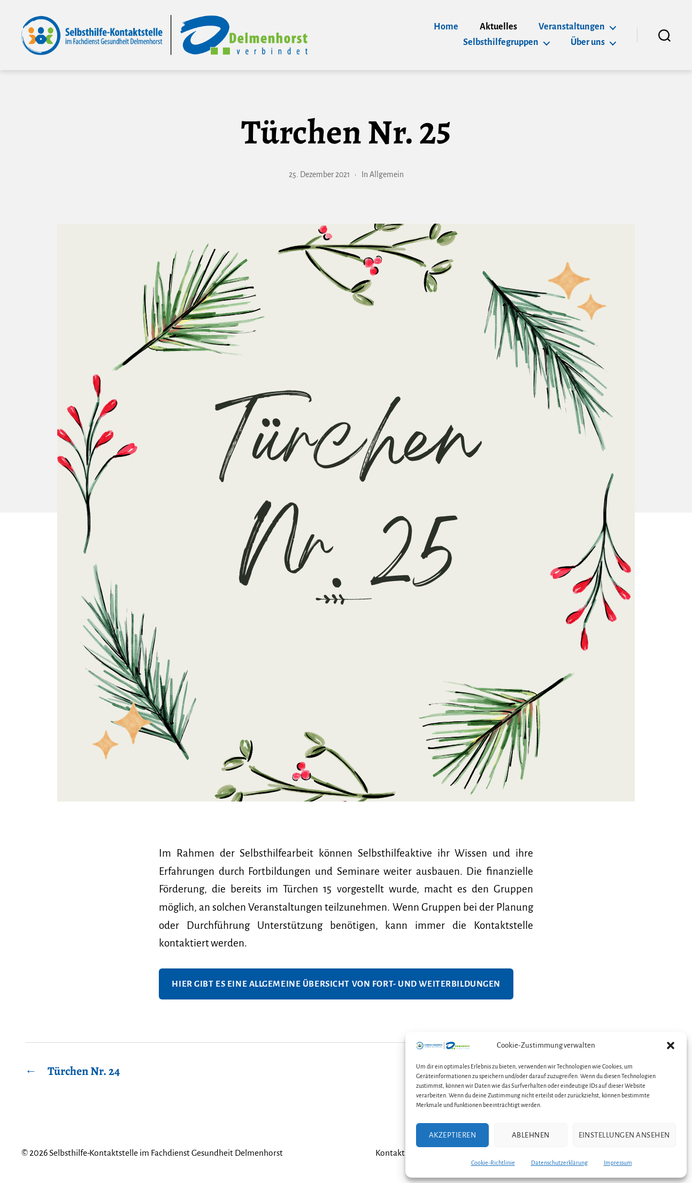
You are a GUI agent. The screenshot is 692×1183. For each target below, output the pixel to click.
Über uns (588, 42)
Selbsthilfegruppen (501, 42)
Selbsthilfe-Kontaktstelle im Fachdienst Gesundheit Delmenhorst (168, 1152)
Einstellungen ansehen (625, 1135)
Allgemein (387, 174)
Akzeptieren (452, 1135)
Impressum (618, 1162)
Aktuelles (498, 27)
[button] (670, 1045)
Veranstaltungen (572, 27)
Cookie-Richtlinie (493, 1162)
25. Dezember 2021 (319, 174)
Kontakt (386, 1152)
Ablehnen (531, 1135)
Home (446, 27)
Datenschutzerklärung (559, 1162)
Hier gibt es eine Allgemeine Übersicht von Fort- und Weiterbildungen (336, 983)
